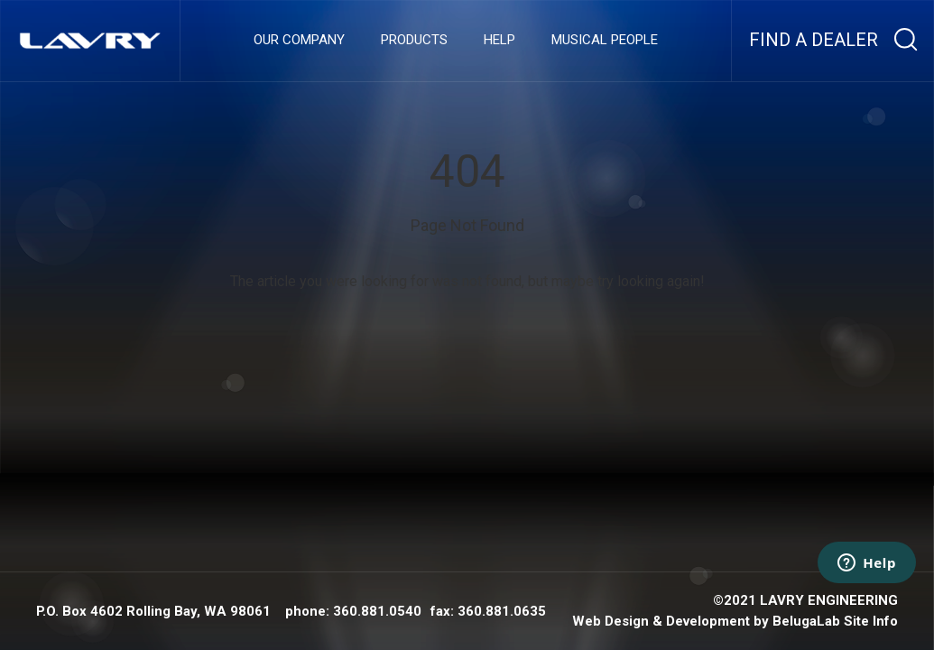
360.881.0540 (377, 611)
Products (414, 40)
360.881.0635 (502, 611)
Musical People (604, 40)
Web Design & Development (661, 621)
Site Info (871, 621)
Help (499, 40)
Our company (299, 40)
